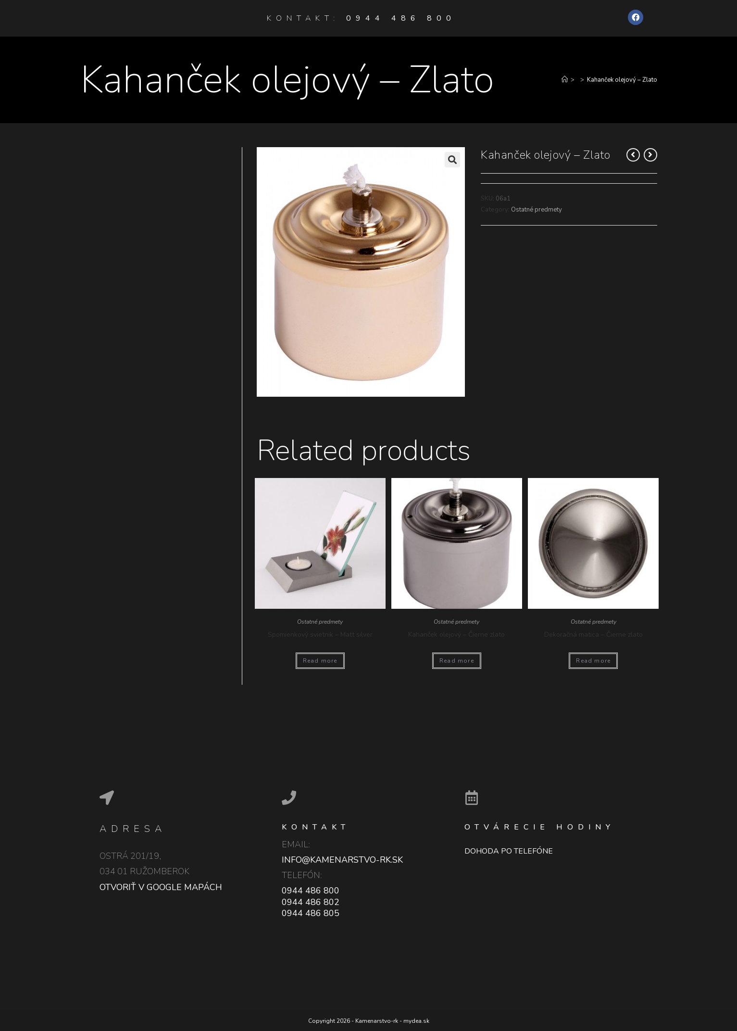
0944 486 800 (401, 18)
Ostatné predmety (536, 209)
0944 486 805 (310, 913)
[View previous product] (633, 155)
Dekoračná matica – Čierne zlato (593, 634)
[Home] (565, 79)
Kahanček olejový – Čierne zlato (456, 634)
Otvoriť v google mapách (161, 887)
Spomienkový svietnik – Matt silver (320, 634)
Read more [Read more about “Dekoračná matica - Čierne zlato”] (593, 661)
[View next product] (650, 155)
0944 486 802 (310, 902)
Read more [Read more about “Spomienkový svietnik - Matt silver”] (320, 661)
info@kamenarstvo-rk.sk (342, 860)
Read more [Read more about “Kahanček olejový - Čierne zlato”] (456, 661)
